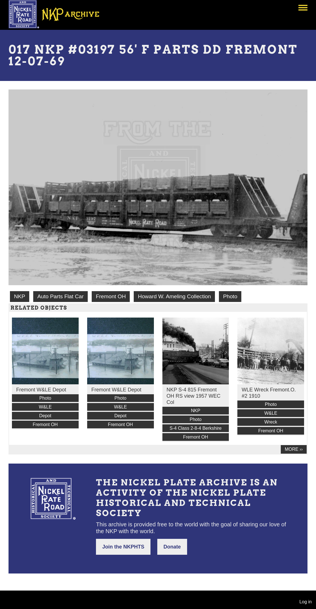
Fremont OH (111, 296)
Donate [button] (172, 547)
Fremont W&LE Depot (41, 390)
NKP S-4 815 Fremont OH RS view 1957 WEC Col (194, 396)
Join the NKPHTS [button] (123, 547)
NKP (19, 296)
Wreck (270, 422)
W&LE (45, 406)
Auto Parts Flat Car (60, 296)
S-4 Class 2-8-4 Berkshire (195, 428)
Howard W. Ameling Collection (174, 296)
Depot (45, 415)
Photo (230, 296)
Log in (305, 601)
